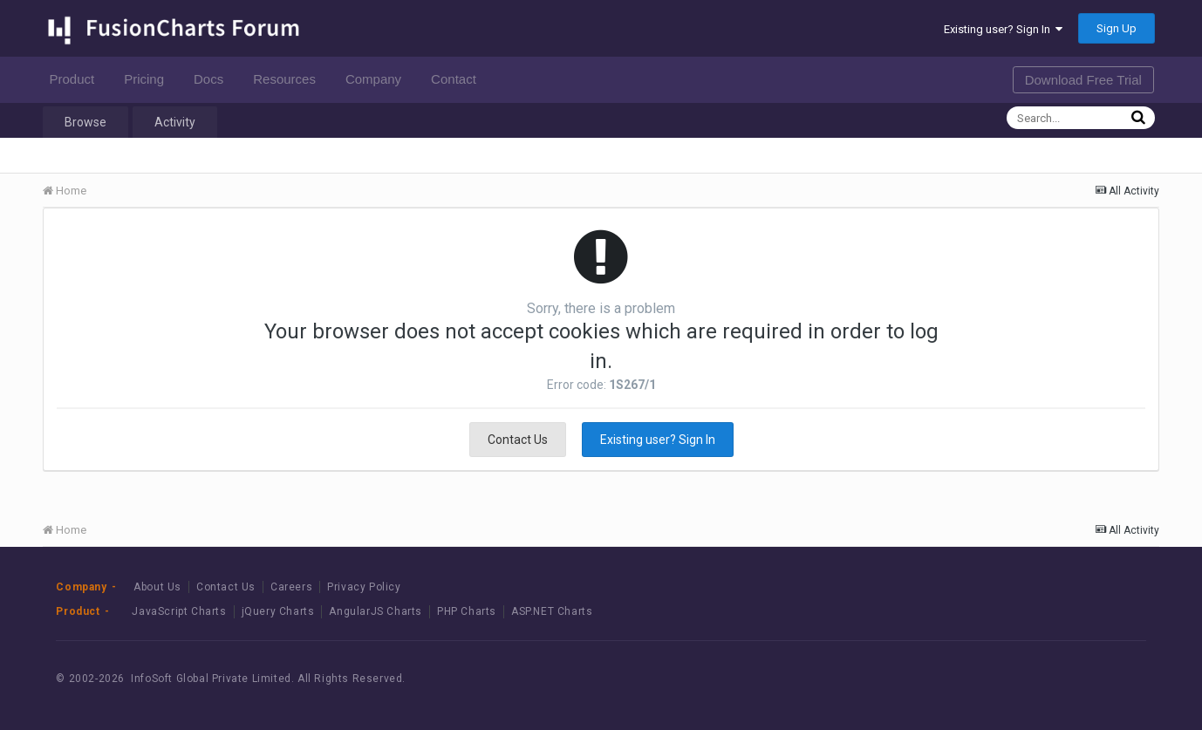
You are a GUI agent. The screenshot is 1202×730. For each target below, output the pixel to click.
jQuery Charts (278, 611)
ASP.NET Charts (551, 611)
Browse (85, 122)
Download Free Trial (1083, 79)
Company (378, 79)
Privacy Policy (363, 587)
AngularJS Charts (375, 611)
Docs (213, 79)
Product (76, 79)
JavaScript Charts (179, 611)
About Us (157, 587)
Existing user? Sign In (1003, 29)
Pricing (149, 79)
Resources (289, 79)
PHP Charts (466, 611)
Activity (174, 122)
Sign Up (1116, 28)
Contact (458, 79)
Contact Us (518, 440)
